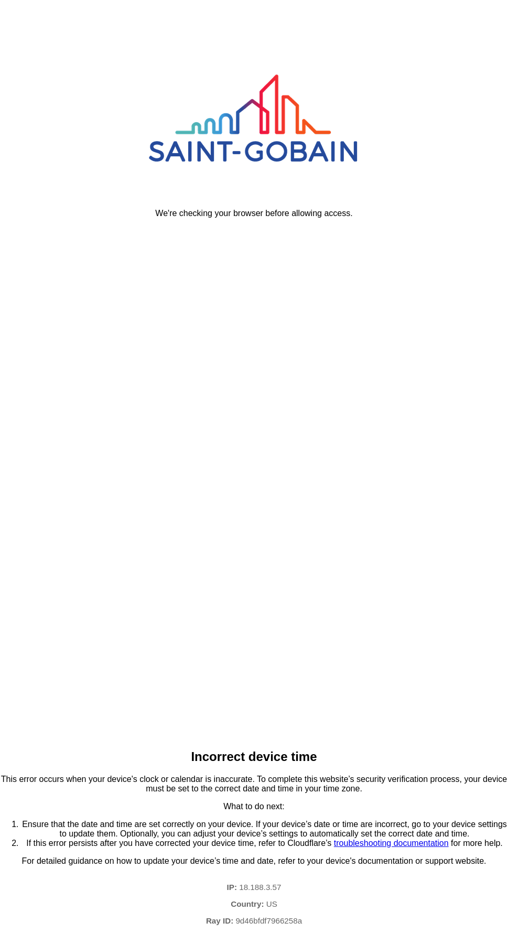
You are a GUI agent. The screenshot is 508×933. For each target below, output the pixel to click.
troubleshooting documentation (391, 843)
